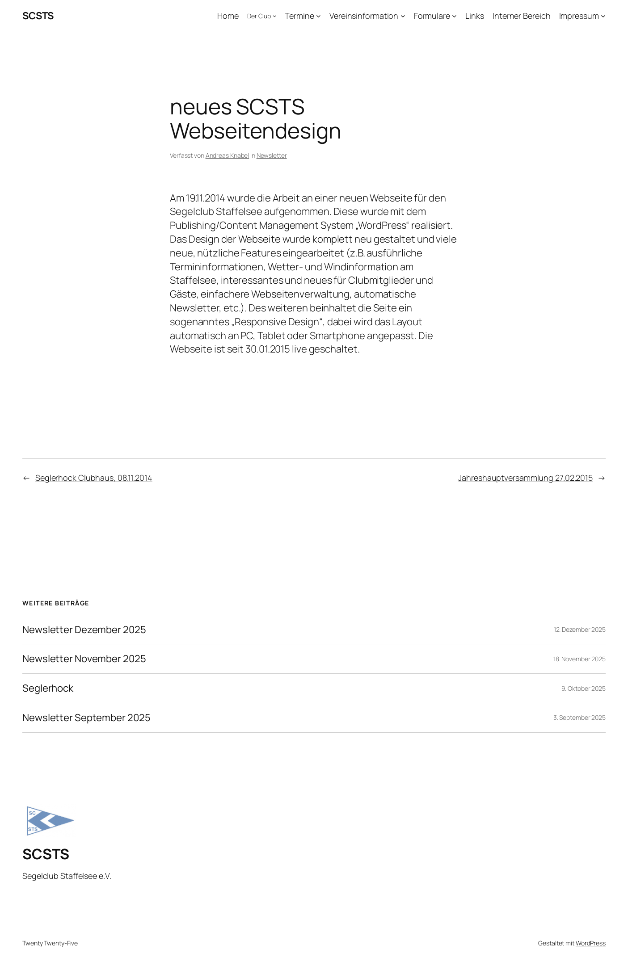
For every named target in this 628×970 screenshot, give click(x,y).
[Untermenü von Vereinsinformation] (402, 15)
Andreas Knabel (227, 155)
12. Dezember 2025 (580, 629)
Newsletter (272, 155)
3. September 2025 (579, 717)
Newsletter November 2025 (84, 658)
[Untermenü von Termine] (318, 15)
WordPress (591, 943)
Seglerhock (47, 688)
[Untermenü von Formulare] (454, 15)
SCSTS (38, 15)
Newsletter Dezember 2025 (84, 629)
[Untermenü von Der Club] (274, 15)
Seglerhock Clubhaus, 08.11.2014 (93, 477)
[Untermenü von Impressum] (603, 15)
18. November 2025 (579, 659)
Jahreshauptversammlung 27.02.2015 (525, 477)
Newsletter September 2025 (86, 717)
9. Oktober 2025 (583, 688)
